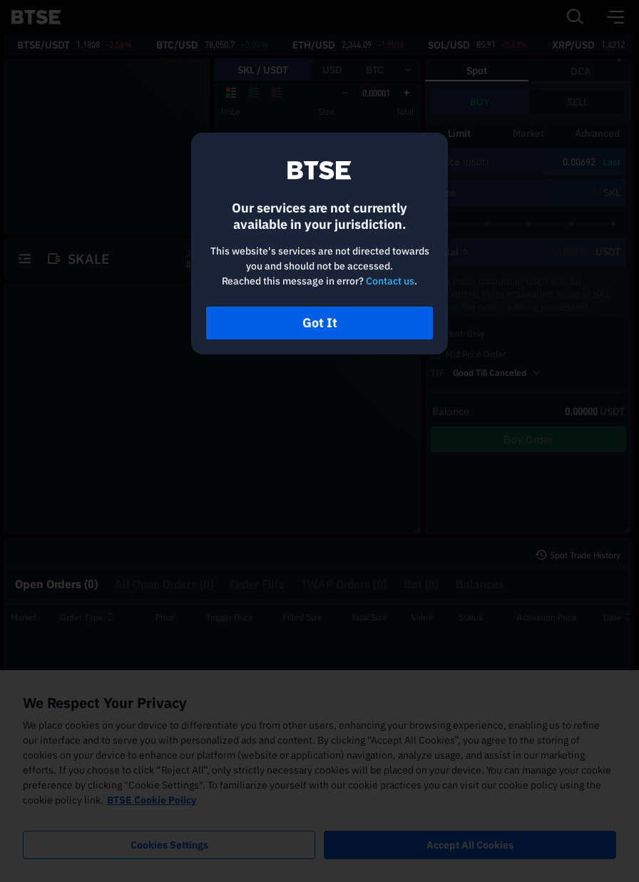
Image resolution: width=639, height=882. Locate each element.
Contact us (390, 281)
